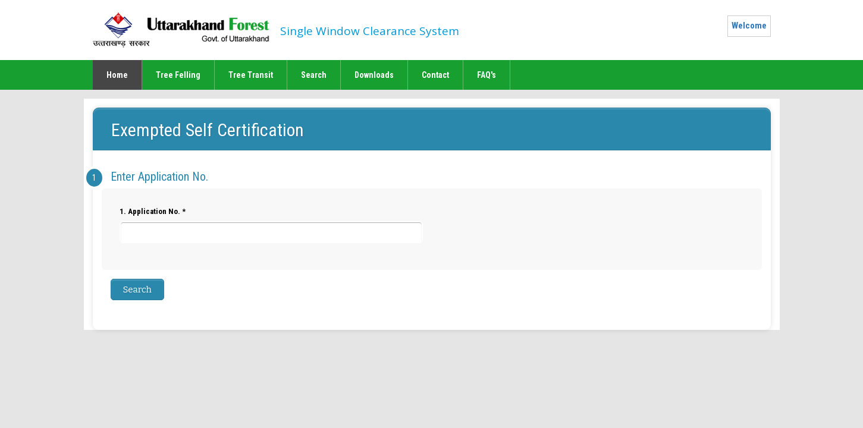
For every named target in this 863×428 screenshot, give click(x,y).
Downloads (374, 75)
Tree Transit (250, 75)
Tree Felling (178, 75)
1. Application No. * (271, 225)
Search (314, 75)
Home (117, 75)
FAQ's (486, 75)
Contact (435, 75)
